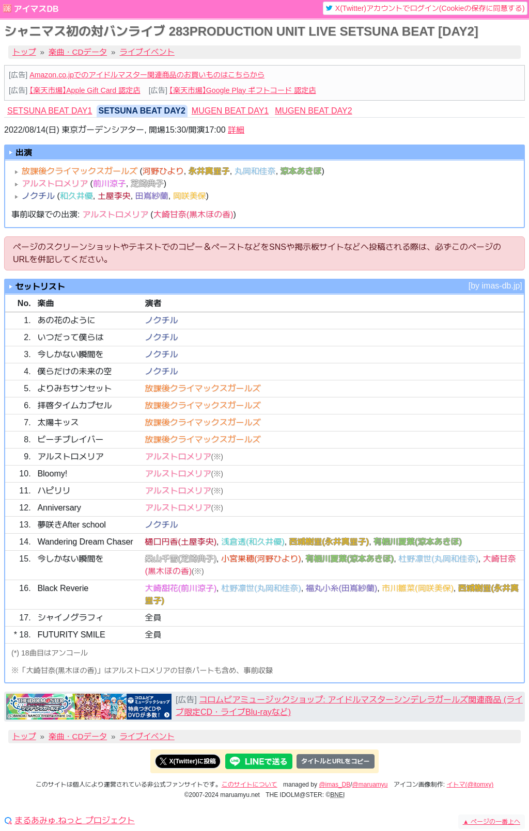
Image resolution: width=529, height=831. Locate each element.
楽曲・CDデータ (78, 51)
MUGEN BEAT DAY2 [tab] (313, 110)
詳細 (236, 129)
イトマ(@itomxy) (470, 784)
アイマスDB (35, 9)
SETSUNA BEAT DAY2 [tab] (142, 110)
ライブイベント (147, 51)
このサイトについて (249, 784)
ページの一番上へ (491, 821)
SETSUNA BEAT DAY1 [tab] (49, 110)
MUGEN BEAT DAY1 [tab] (230, 110)
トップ (24, 51)
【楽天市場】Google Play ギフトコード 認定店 (242, 90)
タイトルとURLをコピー (335, 761)
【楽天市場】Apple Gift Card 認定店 (84, 90)
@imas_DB (334, 784)
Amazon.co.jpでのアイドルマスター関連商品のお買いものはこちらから (146, 75)
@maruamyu (370, 784)
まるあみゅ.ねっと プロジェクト (74, 821)
